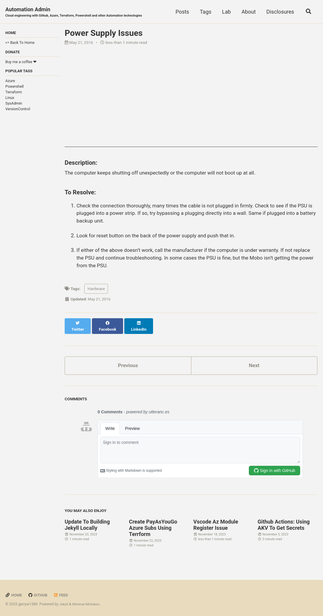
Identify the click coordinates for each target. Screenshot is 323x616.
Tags (204, 12)
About (247, 12)
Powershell (14, 88)
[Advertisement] (191, 105)
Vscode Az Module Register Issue (215, 523)
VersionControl (17, 110)
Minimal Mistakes (87, 602)
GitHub (38, 593)
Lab (225, 12)
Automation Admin (77, 12)
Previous (128, 363)
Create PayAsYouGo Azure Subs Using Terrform (153, 526)
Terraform (13, 93)
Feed (62, 593)
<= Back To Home (19, 43)
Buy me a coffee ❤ (20, 62)
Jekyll (64, 602)
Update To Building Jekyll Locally (87, 523)
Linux (9, 99)
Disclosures (279, 12)
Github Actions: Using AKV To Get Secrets (284, 523)
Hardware (96, 291)
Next (254, 363)
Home (14, 593)
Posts (181, 12)
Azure (10, 82)
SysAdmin (13, 105)
